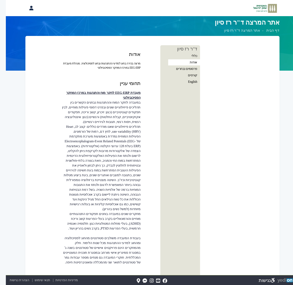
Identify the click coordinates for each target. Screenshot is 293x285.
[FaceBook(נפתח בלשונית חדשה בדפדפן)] (159, 281)
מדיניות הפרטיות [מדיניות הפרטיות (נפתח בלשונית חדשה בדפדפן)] (61, 280)
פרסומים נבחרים (180, 68)
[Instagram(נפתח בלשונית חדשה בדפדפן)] (146, 281)
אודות (187, 62)
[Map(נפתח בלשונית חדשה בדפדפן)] (132, 281)
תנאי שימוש (34, 280)
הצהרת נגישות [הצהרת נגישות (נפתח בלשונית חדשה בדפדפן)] (13, 280)
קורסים (186, 75)
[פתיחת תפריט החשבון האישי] (25, 8)
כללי (188, 56)
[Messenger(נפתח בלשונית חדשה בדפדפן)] (139, 281)
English (186, 81)
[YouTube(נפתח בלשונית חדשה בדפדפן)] (152, 281)
